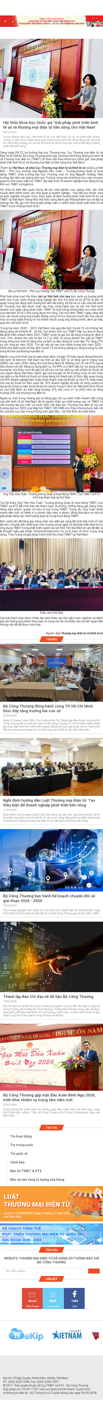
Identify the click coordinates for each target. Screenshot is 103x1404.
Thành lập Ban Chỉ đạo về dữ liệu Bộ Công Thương (48, 996)
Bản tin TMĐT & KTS (26, 1171)
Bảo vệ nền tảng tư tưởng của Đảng (37, 1180)
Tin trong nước (21, 1145)
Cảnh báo (17, 1162)
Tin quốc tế (18, 1154)
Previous (2, 1337)
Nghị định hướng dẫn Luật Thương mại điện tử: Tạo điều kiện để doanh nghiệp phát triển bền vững (49, 802)
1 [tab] (51, 23)
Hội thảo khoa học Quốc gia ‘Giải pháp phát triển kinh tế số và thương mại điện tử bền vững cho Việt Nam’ (50, 125)
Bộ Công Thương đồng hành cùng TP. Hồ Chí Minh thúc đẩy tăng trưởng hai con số (48, 708)
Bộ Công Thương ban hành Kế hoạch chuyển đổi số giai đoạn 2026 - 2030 (49, 898)
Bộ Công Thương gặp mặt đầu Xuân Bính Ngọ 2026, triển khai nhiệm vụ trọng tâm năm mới (49, 1097)
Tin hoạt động (21, 1136)
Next (101, 1337)
